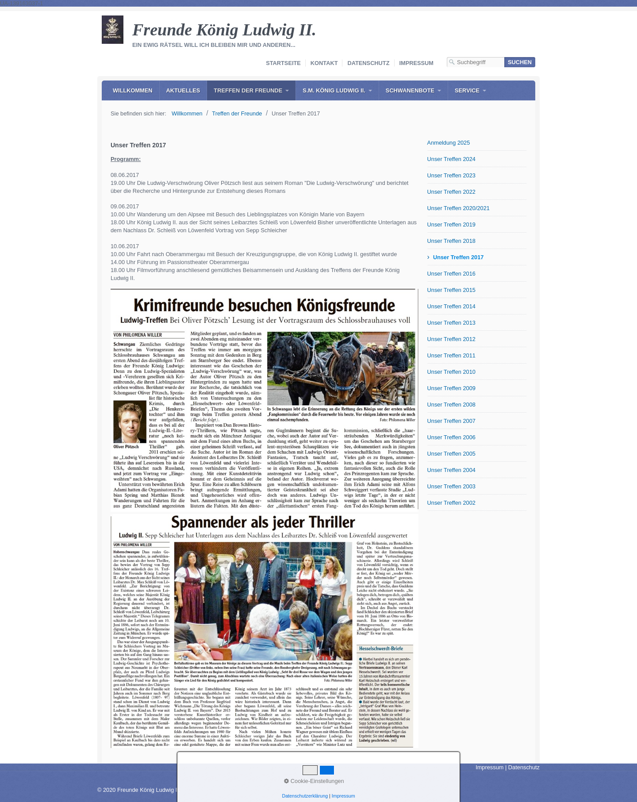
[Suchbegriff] (475, 62)
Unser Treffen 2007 (451, 421)
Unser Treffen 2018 (451, 241)
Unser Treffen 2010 (451, 371)
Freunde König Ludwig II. (224, 29)
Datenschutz (368, 63)
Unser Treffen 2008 (451, 404)
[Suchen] (519, 62)
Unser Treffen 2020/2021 (458, 208)
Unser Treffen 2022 (451, 191)
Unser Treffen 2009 (451, 388)
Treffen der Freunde (248, 90)
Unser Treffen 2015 (451, 290)
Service (467, 90)
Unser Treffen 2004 (451, 470)
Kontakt (324, 63)
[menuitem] (132, 90)
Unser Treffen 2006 (451, 437)
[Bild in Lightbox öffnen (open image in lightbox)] (264, 400)
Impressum (416, 63)
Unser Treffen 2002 (451, 502)
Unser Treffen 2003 (451, 486)
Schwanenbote (410, 90)
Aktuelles (183, 90)
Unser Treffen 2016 (451, 273)
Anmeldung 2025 (448, 142)
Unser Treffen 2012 (451, 339)
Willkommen (133, 90)
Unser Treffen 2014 (451, 306)
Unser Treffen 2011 (451, 355)
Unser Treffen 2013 (451, 322)
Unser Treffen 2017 (458, 257)
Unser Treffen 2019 (451, 224)
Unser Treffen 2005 (451, 453)
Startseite (283, 63)
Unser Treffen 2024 (451, 159)
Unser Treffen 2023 (451, 175)
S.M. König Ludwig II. (334, 90)
